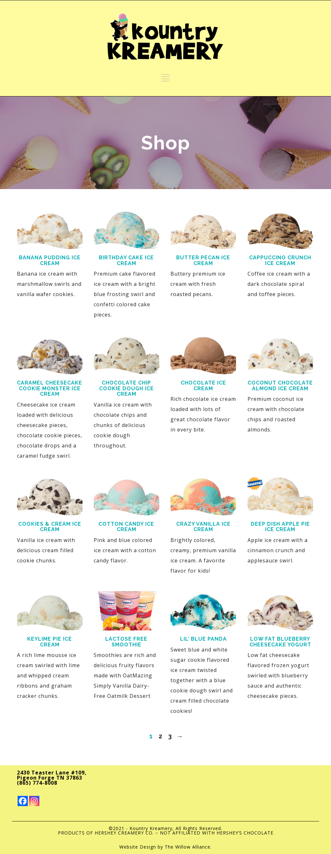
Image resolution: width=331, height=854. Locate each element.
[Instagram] (34, 801)
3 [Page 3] (170, 736)
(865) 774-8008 (37, 782)
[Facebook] (23, 801)
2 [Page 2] (160, 736)
